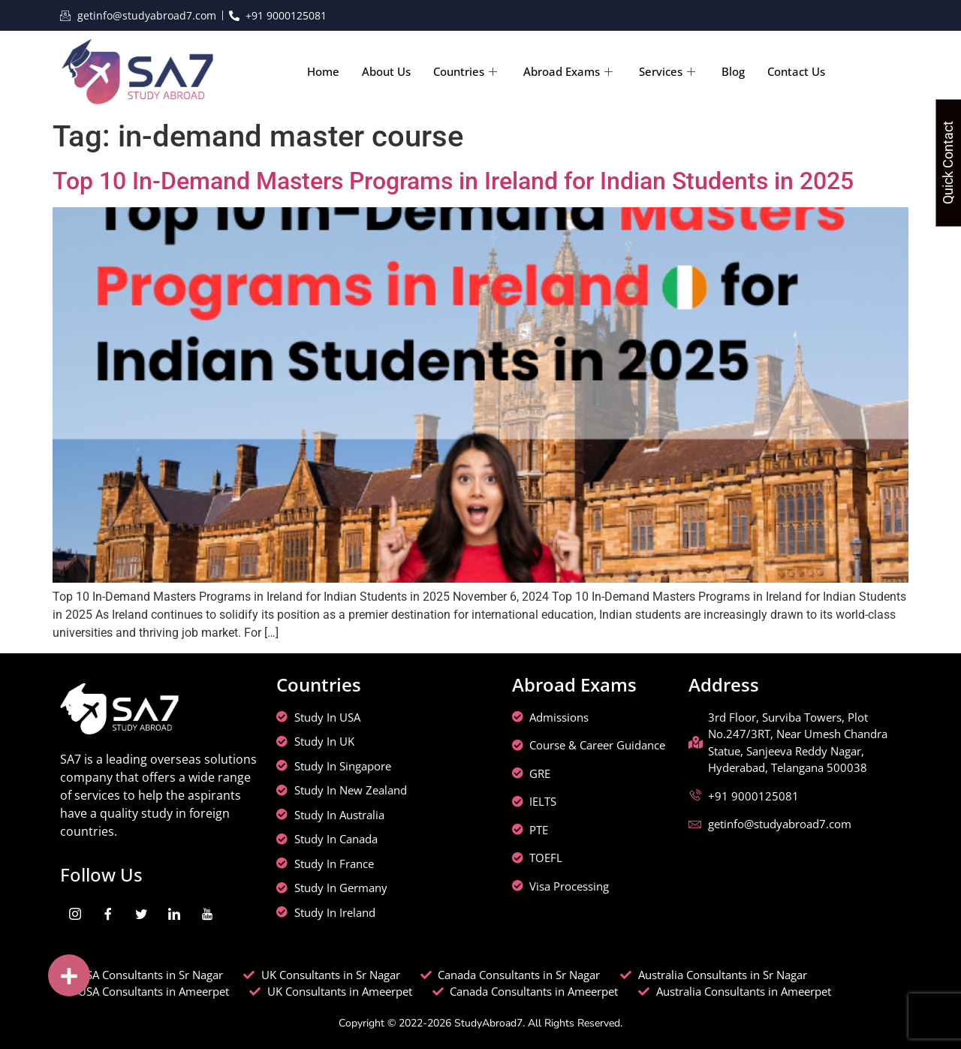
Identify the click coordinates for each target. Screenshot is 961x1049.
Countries (467, 71)
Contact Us (796, 71)
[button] (69, 975)
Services (669, 71)
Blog (733, 71)
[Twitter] (141, 914)
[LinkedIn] (174, 914)
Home (323, 71)
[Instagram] (75, 914)
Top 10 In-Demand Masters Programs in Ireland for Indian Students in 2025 (453, 181)
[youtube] (207, 914)
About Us (386, 71)
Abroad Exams (569, 71)
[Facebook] (108, 914)
